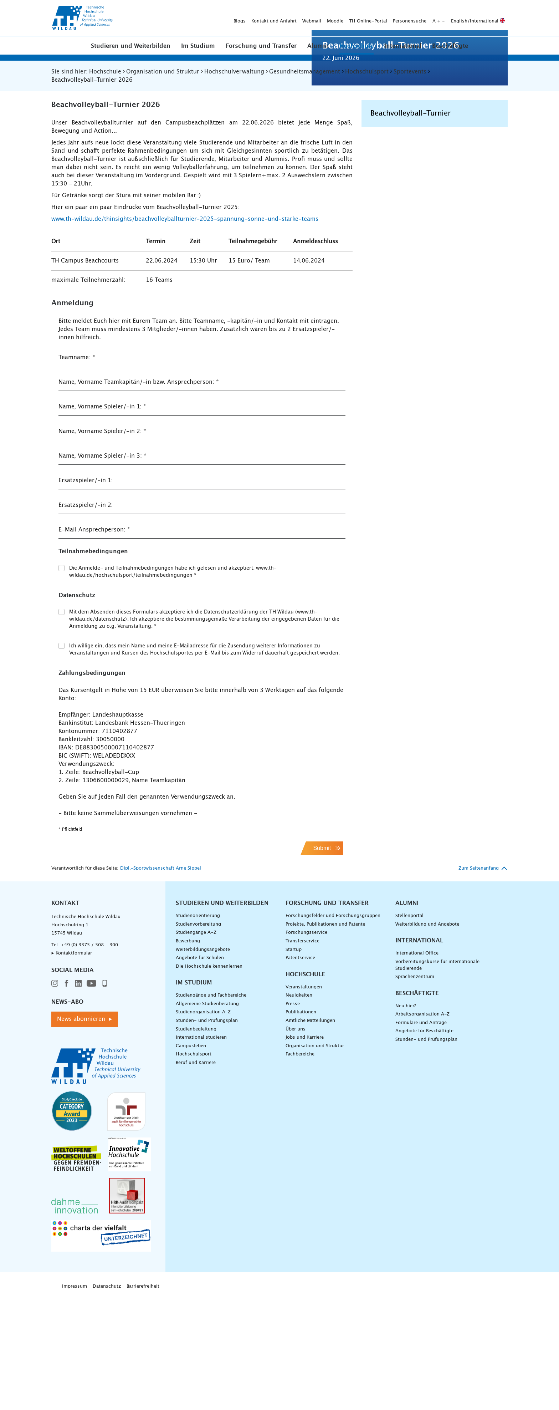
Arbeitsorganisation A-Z (422, 1129)
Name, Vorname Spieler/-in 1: (102, 521)
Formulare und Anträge (421, 1137)
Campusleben (191, 1161)
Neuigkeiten (299, 1110)
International (402, 46)
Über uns (296, 1143)
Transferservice (302, 1056)
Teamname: (76, 472)
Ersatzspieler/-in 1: (85, 595)
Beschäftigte (450, 46)
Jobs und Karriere (305, 1152)
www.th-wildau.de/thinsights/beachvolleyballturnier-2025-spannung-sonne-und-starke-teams (184, 334)
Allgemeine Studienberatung (207, 1118)
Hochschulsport (193, 1169)
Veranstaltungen (304, 1102)
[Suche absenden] (496, 18)
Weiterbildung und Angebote (427, 1039)
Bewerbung (188, 1056)
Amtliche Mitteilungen (310, 1135)
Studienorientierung (198, 1030)
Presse (293, 1118)
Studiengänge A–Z (196, 1047)
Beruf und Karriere (196, 1177)
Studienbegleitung (196, 1143)
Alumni (318, 46)
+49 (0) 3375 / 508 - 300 (89, 1060)
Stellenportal (409, 1030)
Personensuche (297, 18)
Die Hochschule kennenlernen (209, 1081)
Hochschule (356, 46)
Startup (294, 1064)
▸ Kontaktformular (71, 1068)
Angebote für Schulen (200, 1072)
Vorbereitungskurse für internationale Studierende (437, 1080)
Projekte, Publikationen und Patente (325, 1039)
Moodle (223, 18)
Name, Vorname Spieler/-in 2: (102, 546)
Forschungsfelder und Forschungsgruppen (333, 1030)
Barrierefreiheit (143, 1401)
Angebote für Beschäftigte (424, 1146)
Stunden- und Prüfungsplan (207, 1135)
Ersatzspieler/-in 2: (85, 620)
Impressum (74, 1401)
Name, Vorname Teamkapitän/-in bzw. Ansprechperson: (138, 497)
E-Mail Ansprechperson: (94, 644)
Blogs (128, 18)
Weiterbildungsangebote (203, 1064)
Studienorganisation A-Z (203, 1127)
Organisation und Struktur (315, 1161)
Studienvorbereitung (198, 1039)
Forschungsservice (306, 1047)
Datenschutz (107, 1401)
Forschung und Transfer (261, 46)
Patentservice (300, 1072)
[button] (131, 46)
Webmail (199, 18)
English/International (366, 18)
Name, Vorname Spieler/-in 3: (102, 571)
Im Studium (198, 46)
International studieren (201, 1152)
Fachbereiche (300, 1169)
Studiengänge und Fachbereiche (211, 1110)
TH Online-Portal (256, 18)
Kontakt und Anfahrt (162, 18)
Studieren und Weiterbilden (130, 46)
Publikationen (301, 1127)
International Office (417, 1068)
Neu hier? (405, 1121)
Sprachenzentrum (414, 1091)
